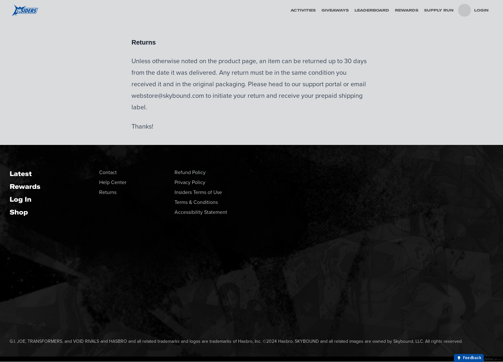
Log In (20, 199)
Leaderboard (371, 10)
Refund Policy (190, 172)
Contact (108, 172)
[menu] (464, 10)
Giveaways (335, 10)
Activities (303, 10)
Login (481, 10)
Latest (21, 173)
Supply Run (439, 10)
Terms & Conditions (196, 202)
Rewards (406, 10)
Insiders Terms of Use (198, 192)
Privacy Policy (190, 182)
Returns (107, 192)
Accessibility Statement (201, 212)
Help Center (112, 182)
